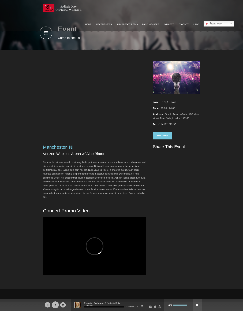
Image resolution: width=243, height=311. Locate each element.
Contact (184, 24)
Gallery (169, 24)
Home (88, 24)
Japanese (213, 24)
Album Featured (126, 24)
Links (196, 24)
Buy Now (162, 136)
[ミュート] (170, 305)
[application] (121, 305)
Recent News (104, 24)
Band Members (150, 24)
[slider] (104, 307)
